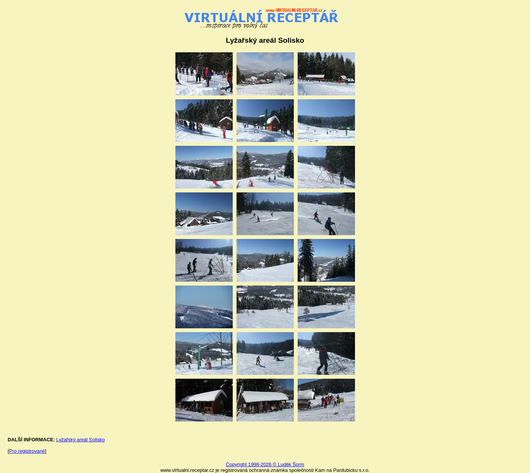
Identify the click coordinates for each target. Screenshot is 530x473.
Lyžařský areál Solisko (80, 439)
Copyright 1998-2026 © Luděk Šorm (265, 464)
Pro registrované (27, 451)
